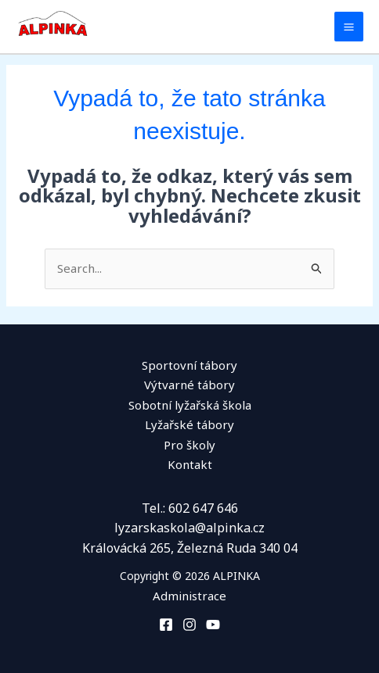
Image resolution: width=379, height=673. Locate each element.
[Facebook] (166, 625)
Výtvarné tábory (189, 384)
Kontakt (190, 464)
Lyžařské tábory (189, 424)
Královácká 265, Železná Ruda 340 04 (190, 548)
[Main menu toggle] (349, 26)
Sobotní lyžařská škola (189, 405)
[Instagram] (189, 625)
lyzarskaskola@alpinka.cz (189, 527)
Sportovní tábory (189, 365)
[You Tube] (213, 625)
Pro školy (189, 445)
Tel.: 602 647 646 (190, 508)
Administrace (189, 595)
